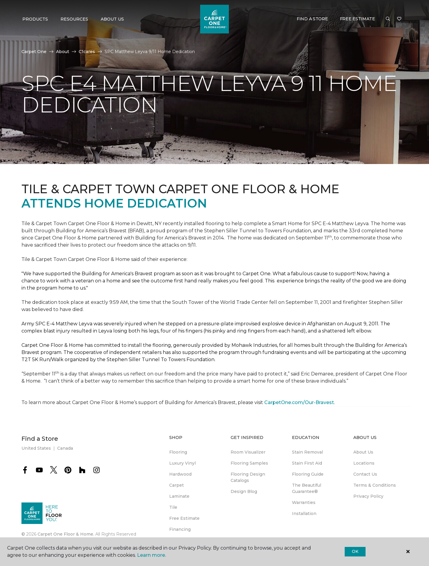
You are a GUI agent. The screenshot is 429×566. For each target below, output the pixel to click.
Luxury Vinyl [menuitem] (182, 463)
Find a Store (312, 18)
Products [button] (35, 19)
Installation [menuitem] (304, 513)
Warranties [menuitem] (303, 502)
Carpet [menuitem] (176, 485)
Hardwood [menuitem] (180, 474)
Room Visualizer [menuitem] (248, 452)
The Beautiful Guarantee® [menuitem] (306, 488)
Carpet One (33, 51)
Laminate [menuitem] (179, 496)
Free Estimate (357, 18)
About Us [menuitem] (363, 452)
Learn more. (151, 555)
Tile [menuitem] (173, 507)
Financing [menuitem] (180, 529)
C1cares (87, 51)
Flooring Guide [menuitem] (308, 474)
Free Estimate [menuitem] (184, 518)
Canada (65, 448)
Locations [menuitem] (363, 463)
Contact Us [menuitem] (365, 474)
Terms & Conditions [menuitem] (374, 485)
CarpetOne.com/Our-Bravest (299, 402)
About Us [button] (112, 19)
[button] (388, 19)
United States (36, 448)
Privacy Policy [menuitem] (368, 496)
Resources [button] (74, 19)
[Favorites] (399, 19)
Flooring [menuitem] (178, 452)
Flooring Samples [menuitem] (249, 463)
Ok (355, 551)
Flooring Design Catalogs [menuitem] (248, 477)
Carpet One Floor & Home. (66, 534)
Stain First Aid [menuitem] (307, 463)
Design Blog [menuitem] (244, 491)
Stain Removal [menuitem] (307, 452)
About (62, 51)
